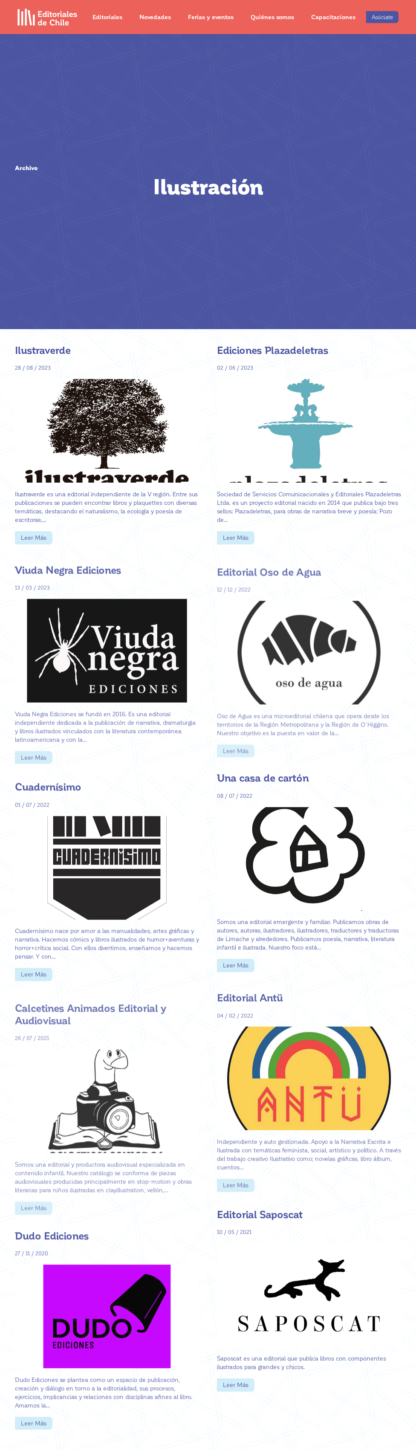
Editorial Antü (250, 1013)
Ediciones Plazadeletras (273, 350)
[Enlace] (47, 17)
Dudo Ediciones (52, 1248)
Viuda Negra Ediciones (68, 585)
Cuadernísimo (48, 799)
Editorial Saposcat (260, 1222)
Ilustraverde (43, 350)
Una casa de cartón (263, 785)
